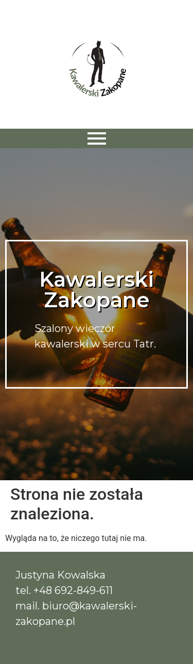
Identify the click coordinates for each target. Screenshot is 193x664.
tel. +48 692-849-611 (64, 590)
